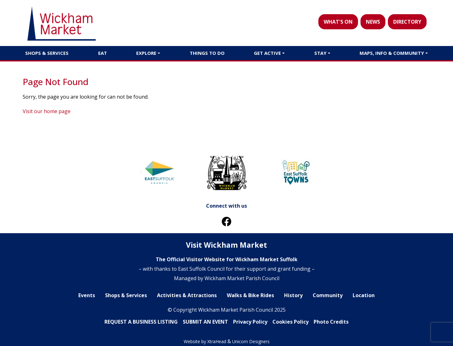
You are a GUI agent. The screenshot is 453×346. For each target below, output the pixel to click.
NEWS (373, 21)
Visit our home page (46, 111)
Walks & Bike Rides (250, 295)
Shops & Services (47, 53)
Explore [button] (146, 53)
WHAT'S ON (338, 21)
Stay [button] (320, 53)
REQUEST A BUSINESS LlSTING (141, 321)
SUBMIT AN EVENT (205, 321)
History (293, 295)
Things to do (207, 53)
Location (364, 295)
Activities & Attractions (187, 295)
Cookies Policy (290, 321)
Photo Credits (331, 321)
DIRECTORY (407, 21)
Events (86, 295)
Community (328, 295)
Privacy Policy (250, 321)
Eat (102, 53)
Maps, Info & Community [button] (392, 53)
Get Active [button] (267, 53)
